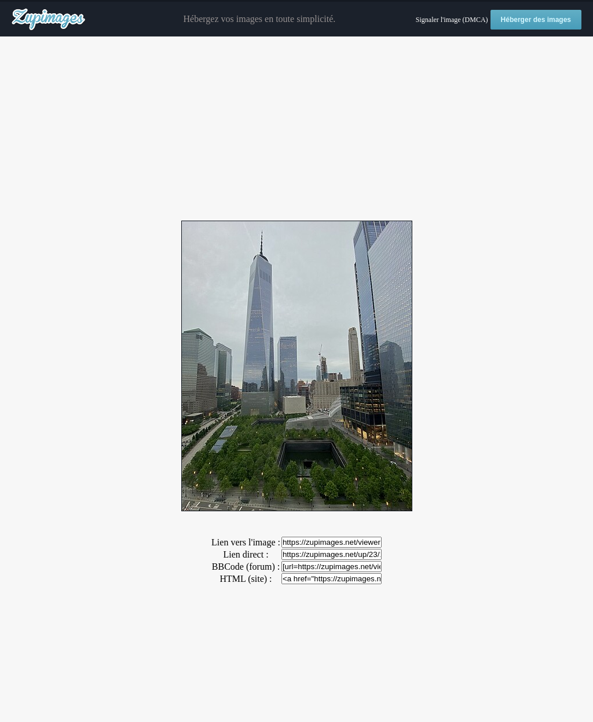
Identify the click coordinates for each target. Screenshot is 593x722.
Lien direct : (245, 554)
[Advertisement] (296, 129)
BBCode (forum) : (246, 566)
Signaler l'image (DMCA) (452, 20)
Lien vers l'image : (245, 542)
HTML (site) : (245, 579)
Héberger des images (536, 20)
